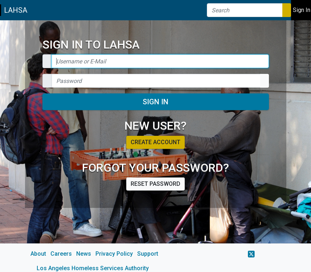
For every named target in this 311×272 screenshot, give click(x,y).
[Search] (245, 10)
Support (147, 253)
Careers (61, 253)
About (38, 253)
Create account (155, 142)
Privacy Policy (114, 253)
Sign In (155, 101)
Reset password (155, 183)
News (83, 253)
